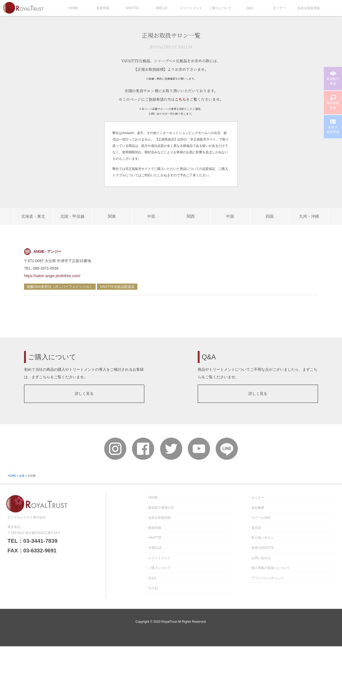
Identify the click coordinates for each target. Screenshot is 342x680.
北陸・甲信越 (72, 216)
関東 (112, 216)
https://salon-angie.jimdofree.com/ (52, 276)
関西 (191, 216)
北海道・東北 (33, 216)
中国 (230, 216)
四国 (270, 216)
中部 (151, 216)
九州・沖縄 (309, 216)
